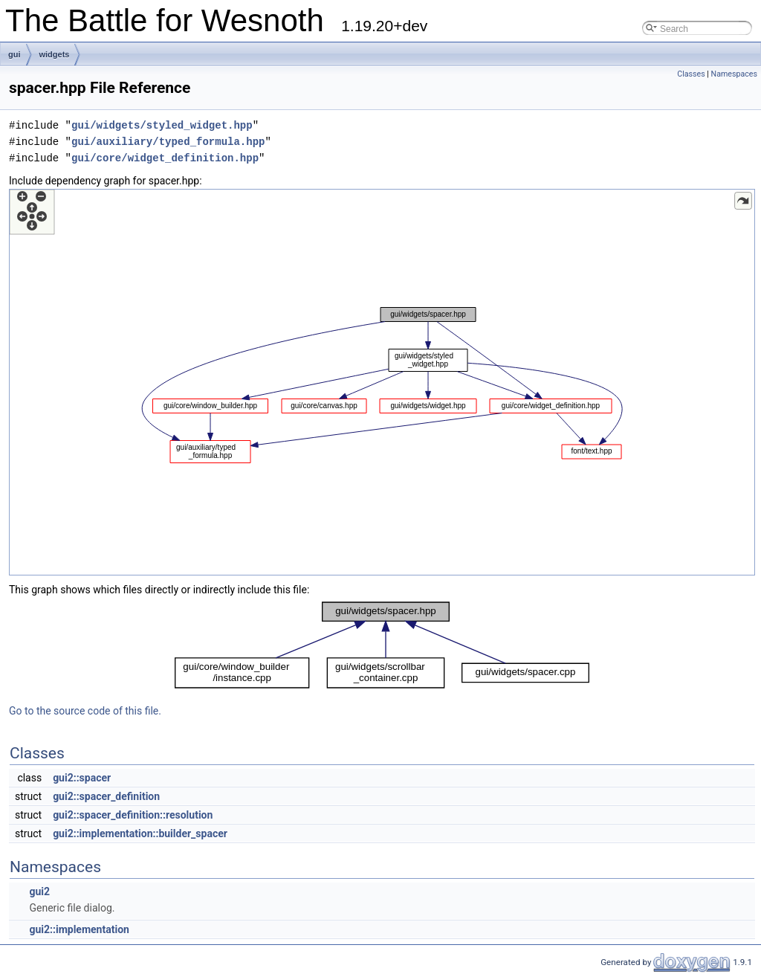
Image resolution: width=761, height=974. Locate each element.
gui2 (39, 891)
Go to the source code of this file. (85, 711)
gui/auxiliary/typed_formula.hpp (168, 142)
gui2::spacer (82, 778)
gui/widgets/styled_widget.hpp (162, 125)
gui (14, 54)
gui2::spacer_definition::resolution (133, 815)
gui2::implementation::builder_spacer (140, 833)
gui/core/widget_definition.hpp (165, 158)
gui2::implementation (79, 929)
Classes (691, 74)
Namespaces (734, 74)
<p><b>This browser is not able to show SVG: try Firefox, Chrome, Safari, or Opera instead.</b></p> (382, 382)
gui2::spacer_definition (106, 796)
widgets (54, 54)
